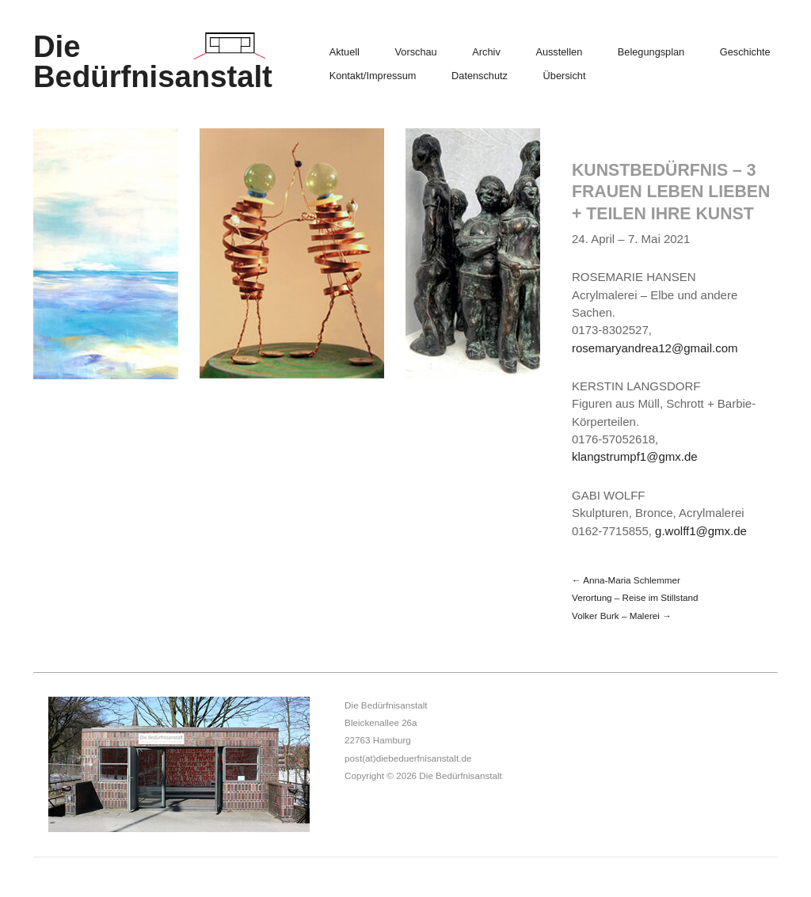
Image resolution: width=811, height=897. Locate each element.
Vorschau (416, 53)
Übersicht (564, 76)
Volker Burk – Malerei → (622, 615)
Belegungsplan (651, 53)
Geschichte (745, 53)
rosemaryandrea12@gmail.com (654, 348)
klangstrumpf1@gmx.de (635, 456)
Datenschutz (479, 76)
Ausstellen (558, 53)
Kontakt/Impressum (373, 76)
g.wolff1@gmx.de (701, 531)
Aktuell (344, 53)
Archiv (486, 53)
